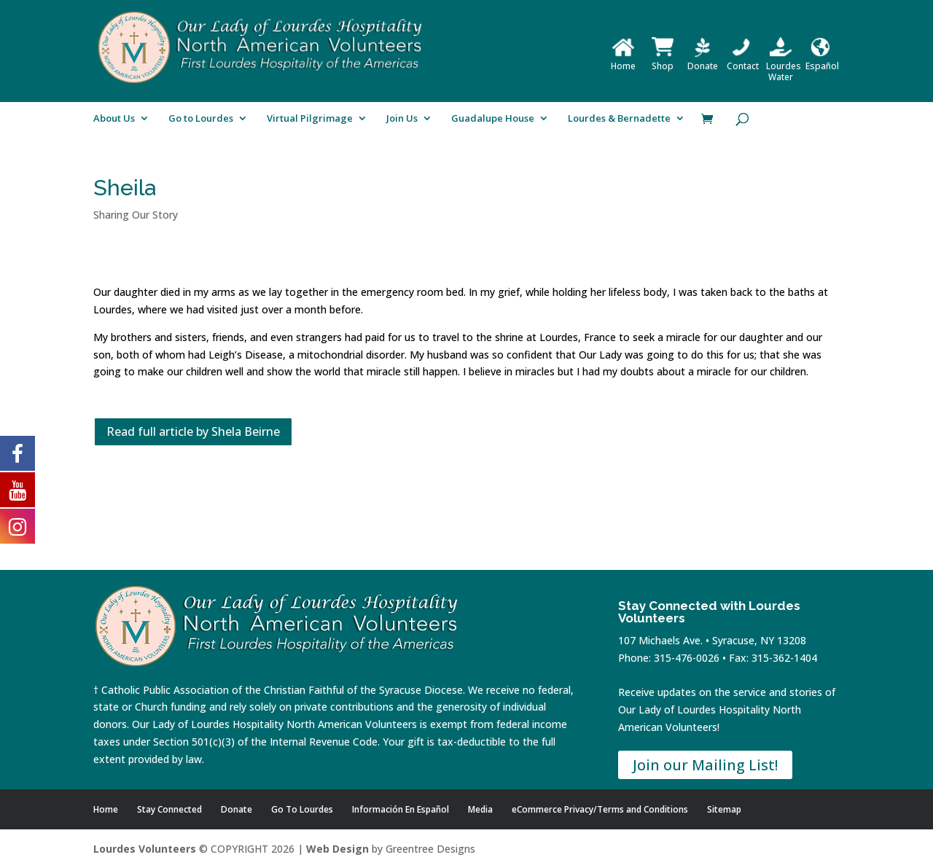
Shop (663, 60)
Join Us (402, 119)
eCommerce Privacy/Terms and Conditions (600, 809)
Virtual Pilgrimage (310, 119)
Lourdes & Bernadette (619, 119)
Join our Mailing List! (705, 765)
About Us (114, 119)
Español (822, 60)
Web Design (337, 849)
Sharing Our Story (135, 215)
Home (623, 60)
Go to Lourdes (200, 119)
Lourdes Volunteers (144, 849)
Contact (743, 60)
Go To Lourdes (302, 809)
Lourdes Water (783, 66)
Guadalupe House (492, 119)
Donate (702, 60)
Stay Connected (169, 809)
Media (480, 809)
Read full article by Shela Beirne (193, 431)
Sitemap (724, 809)
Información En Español (400, 809)
